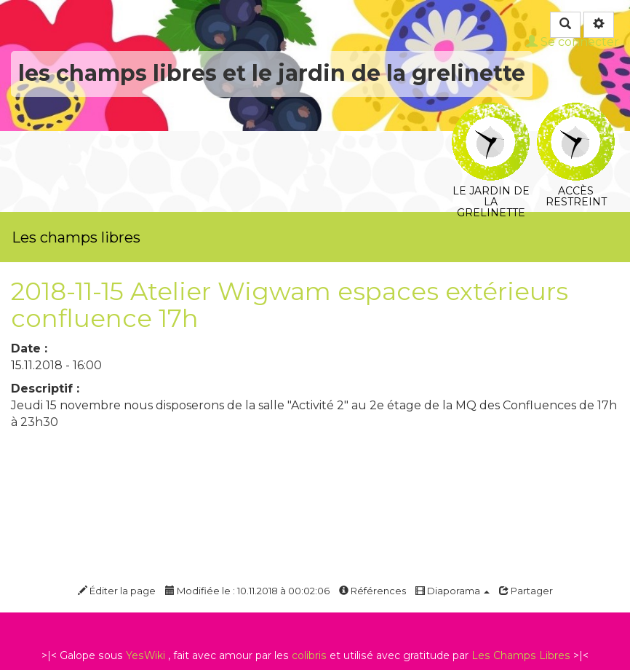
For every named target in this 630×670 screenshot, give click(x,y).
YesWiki (145, 655)
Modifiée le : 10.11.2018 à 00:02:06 (247, 590)
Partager (526, 590)
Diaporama (452, 590)
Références (372, 590)
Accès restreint (575, 112)
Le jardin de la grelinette (490, 112)
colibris (309, 655)
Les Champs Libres (520, 655)
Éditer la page (117, 590)
